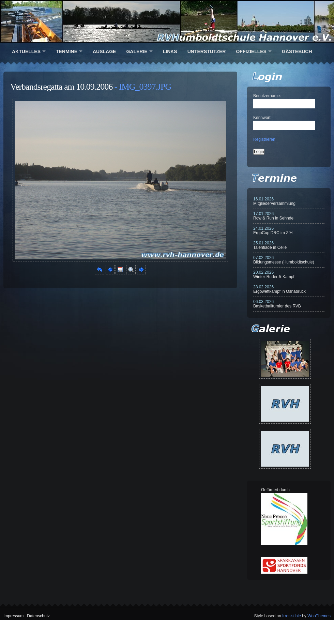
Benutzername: (267, 95)
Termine (66, 51)
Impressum (13, 616)
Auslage (104, 51)
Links (170, 51)
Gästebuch (297, 51)
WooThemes (319, 616)
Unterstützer (206, 51)
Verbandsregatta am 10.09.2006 (61, 87)
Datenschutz (38, 616)
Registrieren (264, 139)
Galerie (136, 51)
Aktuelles (26, 51)
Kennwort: (262, 117)
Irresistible (291, 616)
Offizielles (251, 51)
